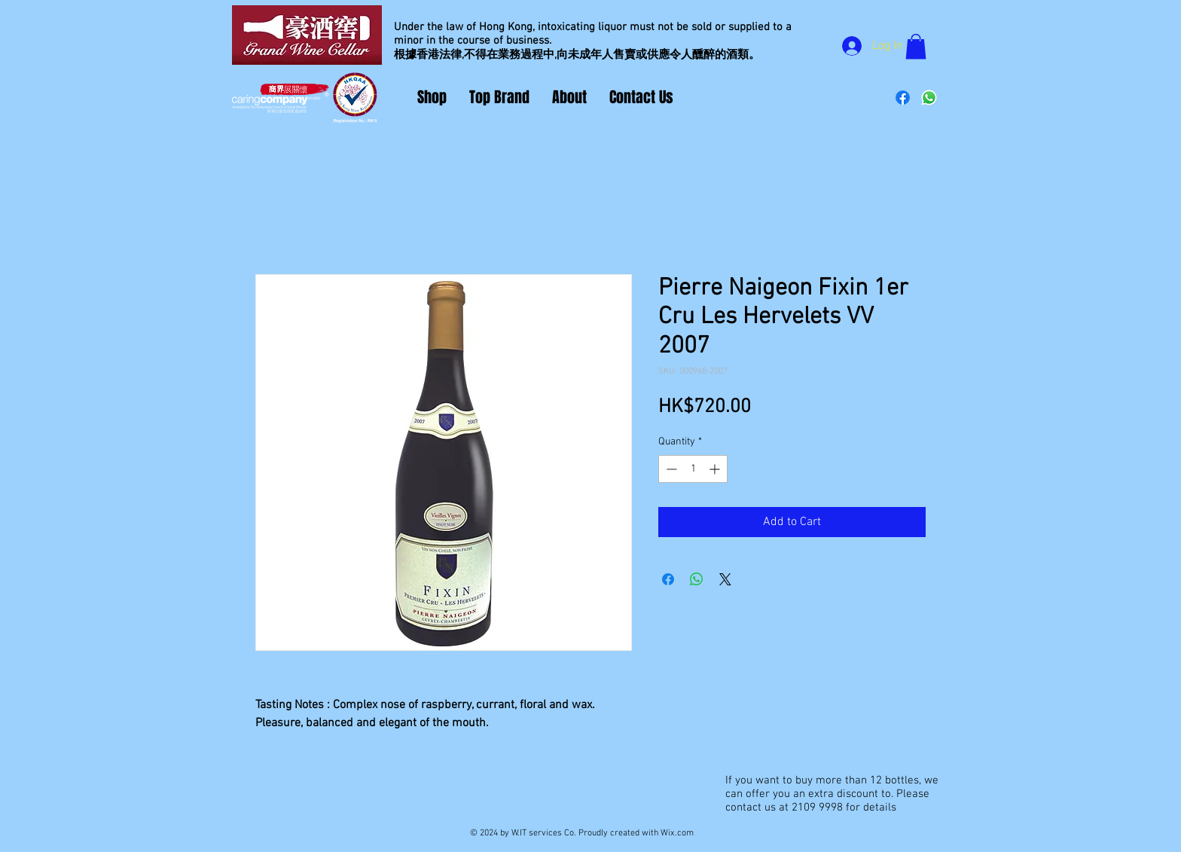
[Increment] (715, 469)
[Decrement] (670, 469)
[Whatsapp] (929, 97)
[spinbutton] (692, 469)
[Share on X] (725, 579)
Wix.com (677, 833)
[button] (915, 46)
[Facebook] (902, 97)
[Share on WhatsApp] (697, 579)
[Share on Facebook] (668, 579)
